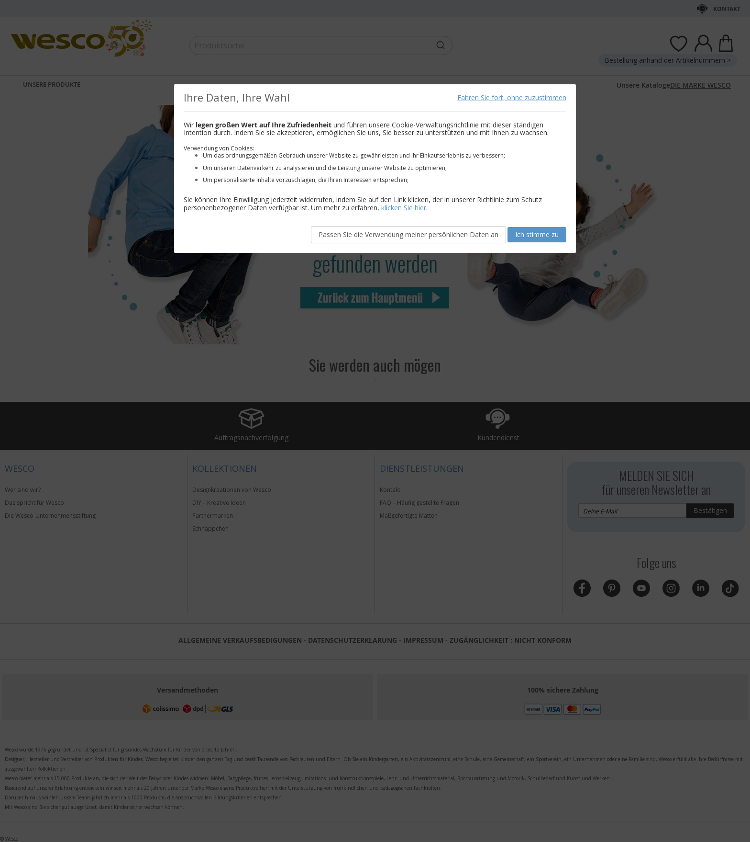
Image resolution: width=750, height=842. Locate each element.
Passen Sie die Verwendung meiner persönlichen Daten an (408, 234)
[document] (375, 168)
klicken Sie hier (403, 207)
